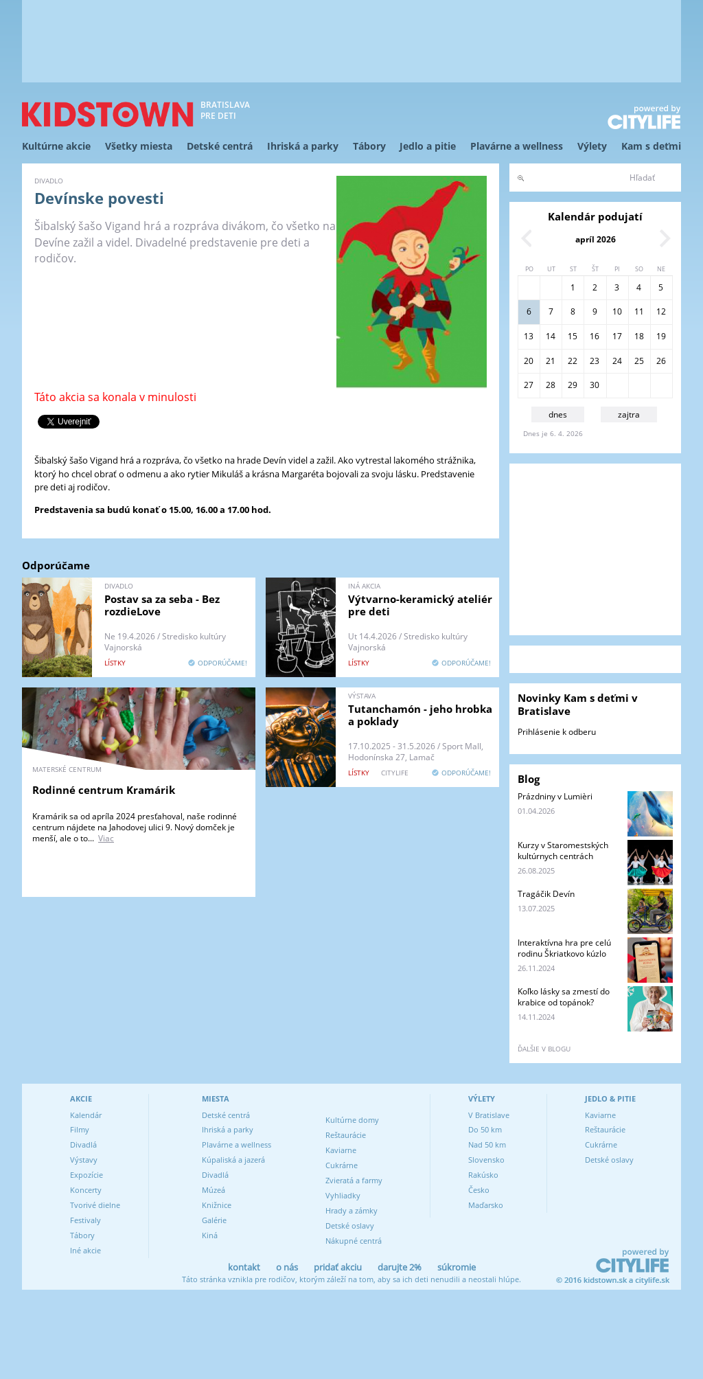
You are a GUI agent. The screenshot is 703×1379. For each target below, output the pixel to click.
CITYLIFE (394, 772)
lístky (115, 663)
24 (617, 361)
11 (639, 311)
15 (572, 336)
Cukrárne (341, 1165)
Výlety (592, 145)
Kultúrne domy (352, 1120)
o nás (287, 1267)
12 (661, 311)
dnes (558, 414)
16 (594, 336)
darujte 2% (400, 1267)
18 (639, 336)
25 (639, 361)
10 (617, 311)
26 (661, 361)
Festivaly (85, 1220)
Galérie (214, 1220)
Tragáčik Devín (546, 894)
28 (550, 385)
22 (572, 361)
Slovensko (486, 1159)
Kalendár (86, 1115)
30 (594, 385)
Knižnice (216, 1205)
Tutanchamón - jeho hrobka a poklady (420, 715)
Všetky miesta (138, 145)
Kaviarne (340, 1150)
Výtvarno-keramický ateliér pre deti (420, 605)
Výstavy (83, 1159)
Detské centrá (220, 145)
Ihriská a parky (302, 145)
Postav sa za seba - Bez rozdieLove (162, 605)
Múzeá (213, 1190)
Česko (478, 1190)
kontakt (244, 1267)
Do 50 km (485, 1129)
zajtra (629, 414)
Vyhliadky (342, 1195)
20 (528, 361)
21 (550, 361)
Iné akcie (85, 1250)
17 (617, 336)
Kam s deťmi (651, 145)
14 (550, 336)
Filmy (79, 1129)
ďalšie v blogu (544, 1048)
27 (528, 385)
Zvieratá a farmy (353, 1180)
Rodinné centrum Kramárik (103, 790)
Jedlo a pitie (428, 145)
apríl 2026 (595, 239)
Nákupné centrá (353, 1240)
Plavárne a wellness (516, 145)
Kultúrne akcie (56, 145)
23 (594, 361)
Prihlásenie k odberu (557, 732)
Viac (106, 838)
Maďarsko (485, 1205)
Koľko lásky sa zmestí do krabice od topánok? (564, 996)
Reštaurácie (345, 1135)
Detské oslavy (349, 1225)
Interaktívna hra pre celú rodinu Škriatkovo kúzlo (564, 948)
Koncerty (86, 1190)
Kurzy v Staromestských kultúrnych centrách (563, 850)
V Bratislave (488, 1115)
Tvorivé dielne (95, 1205)
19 (661, 336)
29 (572, 385)
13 (528, 336)
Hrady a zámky (351, 1210)
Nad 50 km (487, 1144)
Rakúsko (483, 1175)
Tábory (369, 145)
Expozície (86, 1175)
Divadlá (83, 1144)
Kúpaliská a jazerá (233, 1159)
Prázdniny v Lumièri (555, 796)
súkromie (456, 1267)
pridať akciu (338, 1267)
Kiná (210, 1235)
